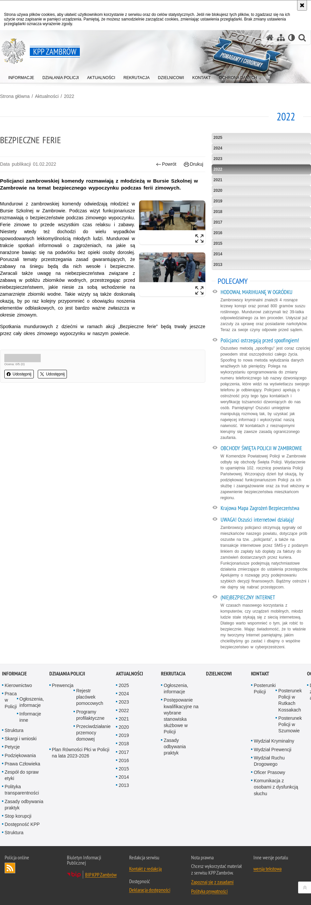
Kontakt (260, 673)
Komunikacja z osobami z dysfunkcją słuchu (276, 787)
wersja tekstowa (267, 868)
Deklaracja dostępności (149, 889)
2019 (218, 201)
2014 (218, 254)
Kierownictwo (18, 685)
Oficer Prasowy (269, 772)
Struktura (14, 730)
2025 (218, 137)
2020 (218, 190)
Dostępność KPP (22, 824)
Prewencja (63, 685)
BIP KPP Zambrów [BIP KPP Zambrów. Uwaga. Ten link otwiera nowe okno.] (101, 874)
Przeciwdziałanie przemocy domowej (93, 733)
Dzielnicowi (219, 673)
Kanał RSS (10, 868)
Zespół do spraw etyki (22, 775)
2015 (218, 243)
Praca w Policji (11, 700)
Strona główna (15, 96)
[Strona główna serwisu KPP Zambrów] (270, 37)
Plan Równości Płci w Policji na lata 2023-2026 (81, 752)
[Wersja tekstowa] (291, 37)
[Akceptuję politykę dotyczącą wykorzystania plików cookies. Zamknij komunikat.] (302, 5)
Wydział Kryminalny (274, 741)
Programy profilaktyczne (90, 715)
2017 (218, 222)
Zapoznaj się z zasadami (212, 882)
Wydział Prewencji (272, 749)
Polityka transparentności (22, 790)
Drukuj (193, 164)
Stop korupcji (18, 816)
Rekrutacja (173, 673)
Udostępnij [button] (19, 374)
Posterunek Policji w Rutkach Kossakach (290, 700)
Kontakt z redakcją (145, 868)
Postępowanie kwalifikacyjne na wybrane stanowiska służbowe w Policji (181, 715)
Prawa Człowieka (22, 763)
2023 (218, 158)
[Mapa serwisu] (281, 37)
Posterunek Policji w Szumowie (290, 724)
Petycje (12, 747)
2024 (218, 148)
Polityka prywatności (209, 891)
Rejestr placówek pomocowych (89, 697)
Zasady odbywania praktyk (24, 804)
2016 (218, 233)
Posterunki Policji (265, 688)
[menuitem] (21, 76)
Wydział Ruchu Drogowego (269, 761)
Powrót (166, 164)
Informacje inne (30, 717)
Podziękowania (20, 755)
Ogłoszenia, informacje (32, 702)
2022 (69, 96)
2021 (218, 180)
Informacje (14, 673)
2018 (218, 211)
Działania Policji (67, 673)
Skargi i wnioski (20, 738)
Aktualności (47, 96)
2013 (218, 264)
